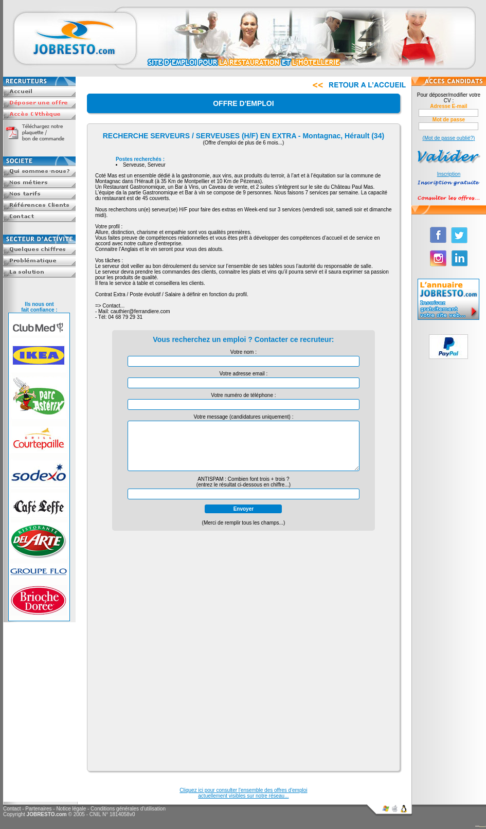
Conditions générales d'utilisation (128, 809)
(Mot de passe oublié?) (449, 138)
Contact (12, 809)
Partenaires (38, 809)
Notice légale (71, 809)
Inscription (449, 174)
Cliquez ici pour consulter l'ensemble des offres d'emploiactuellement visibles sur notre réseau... (243, 793)
